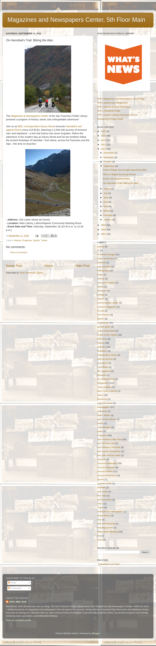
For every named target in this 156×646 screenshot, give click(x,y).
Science (101, 459)
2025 (104, 131)
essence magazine (106, 307)
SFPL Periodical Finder (108, 111)
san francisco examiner (109, 451)
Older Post (82, 265)
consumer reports (106, 282)
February (108, 215)
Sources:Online (105, 471)
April (106, 206)
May (105, 202)
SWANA (101, 487)
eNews (100, 298)
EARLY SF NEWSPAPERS (116, 179)
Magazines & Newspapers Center (29, 116)
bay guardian (103, 266)
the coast (102, 495)
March (106, 211)
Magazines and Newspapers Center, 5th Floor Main (76, 19)
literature (101, 375)
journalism (102, 363)
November (109, 157)
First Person (103, 314)
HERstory (102, 339)
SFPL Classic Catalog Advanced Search (117, 115)
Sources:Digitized (106, 467)
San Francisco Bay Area (109, 439)
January (107, 219)
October (107, 161)
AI (98, 250)
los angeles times (106, 379)
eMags (100, 294)
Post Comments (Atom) (31, 272)
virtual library (103, 515)
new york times (104, 403)
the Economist (104, 499)
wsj (99, 535)
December (109, 153)
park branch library (106, 419)
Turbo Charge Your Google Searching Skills (125, 170)
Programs (27, 240)
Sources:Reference (107, 475)
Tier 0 (100, 503)
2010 (104, 149)
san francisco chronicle (108, 447)
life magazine (104, 371)
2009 (104, 225)
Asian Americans (105, 258)
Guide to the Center (107, 335)
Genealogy (102, 322)
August (107, 188)
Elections (102, 290)
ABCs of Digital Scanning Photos (119, 174)
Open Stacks (103, 415)
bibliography (103, 270)
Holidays (101, 351)
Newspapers (103, 407)
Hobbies (101, 347)
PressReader (104, 427)
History (17, 240)
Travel (44, 240)
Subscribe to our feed (108, 564)
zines (100, 539)
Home (48, 265)
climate (101, 278)
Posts (12, 582)
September (109, 166)
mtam (100, 395)
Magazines (102, 383)
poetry (100, 423)
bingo (100, 274)
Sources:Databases (107, 463)
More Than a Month (107, 391)
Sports (36, 240)
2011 (104, 144)
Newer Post (14, 265)
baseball (101, 262)
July (105, 193)
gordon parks (104, 327)
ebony (100, 286)
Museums (102, 399)
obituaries (102, 411)
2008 (104, 229)
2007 (104, 234)
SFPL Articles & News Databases (114, 107)
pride (99, 431)
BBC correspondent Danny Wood (36, 126)
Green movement (106, 331)
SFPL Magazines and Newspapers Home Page (121, 98)
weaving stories (105, 527)
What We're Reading (107, 531)
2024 (104, 135)
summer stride (104, 483)
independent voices (107, 355)
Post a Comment (18, 252)
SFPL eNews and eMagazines (112, 103)
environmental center (107, 303)
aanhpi (100, 246)
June (106, 197)
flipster (100, 318)
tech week (102, 491)
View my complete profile (18, 620)
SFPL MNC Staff (18, 602)
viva (99, 519)
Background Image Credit (110, 119)
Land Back (102, 367)
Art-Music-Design (106, 254)
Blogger (96, 633)
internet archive (105, 359)
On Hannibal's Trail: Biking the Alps (120, 183)
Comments (14, 588)
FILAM (100, 311)
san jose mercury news (108, 455)
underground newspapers (110, 511)
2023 (104, 140)
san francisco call (106, 443)
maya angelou (104, 387)
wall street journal (106, 523)
